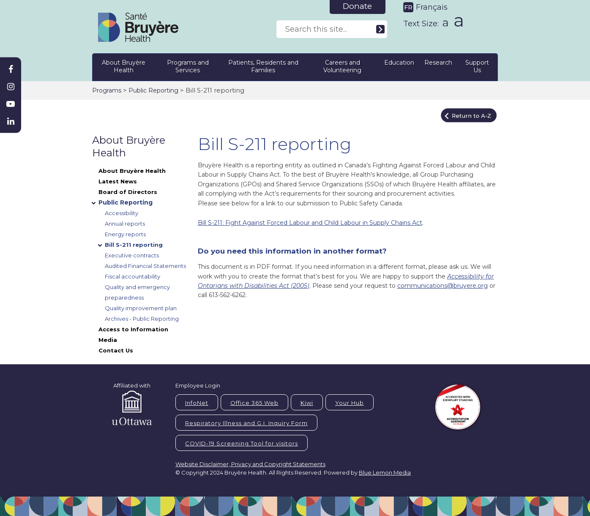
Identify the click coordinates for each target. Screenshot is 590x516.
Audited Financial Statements (145, 265)
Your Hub (349, 402)
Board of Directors (127, 191)
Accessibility (121, 213)
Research (438, 62)
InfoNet (196, 402)
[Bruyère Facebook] (10, 69)
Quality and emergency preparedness (137, 292)
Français (432, 7)
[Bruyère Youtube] (10, 104)
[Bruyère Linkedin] (10, 121)
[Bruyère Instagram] (10, 86)
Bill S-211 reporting (134, 244)
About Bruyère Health (123, 66)
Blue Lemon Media (385, 472)
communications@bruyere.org (442, 285)
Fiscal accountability (132, 276)
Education (399, 62)
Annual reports (125, 223)
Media (107, 339)
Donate (357, 6)
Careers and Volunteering (342, 66)
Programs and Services (188, 66)
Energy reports (125, 234)
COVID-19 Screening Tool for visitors (241, 443)
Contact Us (115, 350)
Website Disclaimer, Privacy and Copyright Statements (250, 464)
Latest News (117, 181)
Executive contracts (132, 255)
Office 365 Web (254, 402)
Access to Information (133, 329)
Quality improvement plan (141, 308)
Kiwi (306, 402)
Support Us (477, 66)
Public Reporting (153, 90)
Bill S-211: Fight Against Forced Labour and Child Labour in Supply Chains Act (310, 223)
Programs (106, 90)
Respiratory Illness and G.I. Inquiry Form (246, 423)
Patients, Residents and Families (263, 66)
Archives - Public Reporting (142, 318)
